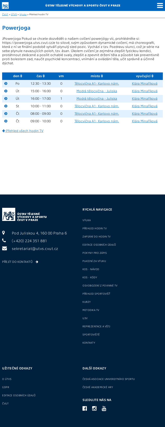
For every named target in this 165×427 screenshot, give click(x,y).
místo (97, 76)
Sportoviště (91, 334)
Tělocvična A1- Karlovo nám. (97, 83)
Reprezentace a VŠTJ (96, 326)
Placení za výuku (94, 260)
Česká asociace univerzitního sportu (108, 378)
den (17, 76)
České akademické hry (97, 387)
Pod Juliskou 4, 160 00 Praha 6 (34, 233)
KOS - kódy (89, 277)
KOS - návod (90, 269)
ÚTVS (14, 14)
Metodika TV (90, 309)
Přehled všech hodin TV (22, 131)
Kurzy (86, 301)
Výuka (23, 14)
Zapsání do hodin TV (96, 236)
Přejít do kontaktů (20, 261)
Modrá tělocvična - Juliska (96, 91)
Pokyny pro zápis (94, 252)
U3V (85, 318)
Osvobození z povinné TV (100, 285)
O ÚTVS (6, 378)
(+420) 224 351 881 (24, 240)
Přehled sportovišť (96, 293)
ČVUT (5, 14)
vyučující (144, 76)
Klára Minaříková (144, 83)
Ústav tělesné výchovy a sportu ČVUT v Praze (32, 216)
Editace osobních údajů (99, 244)
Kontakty (88, 342)
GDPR (5, 387)
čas (41, 76)
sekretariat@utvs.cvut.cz (30, 248)
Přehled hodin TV (94, 228)
